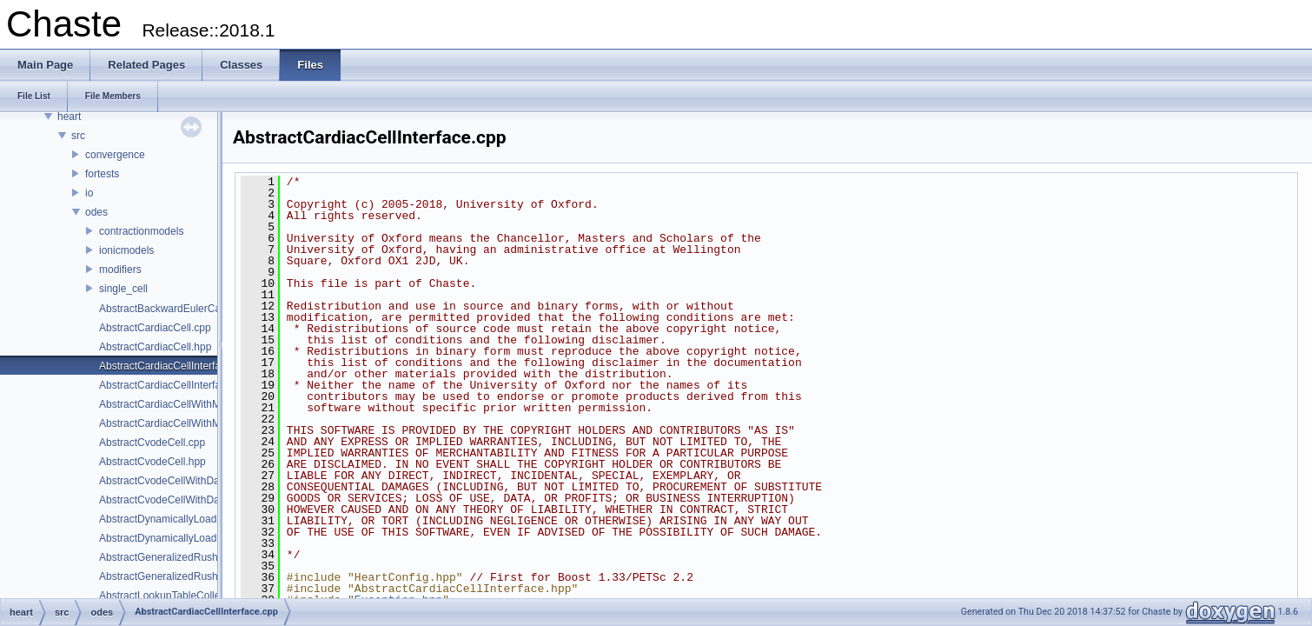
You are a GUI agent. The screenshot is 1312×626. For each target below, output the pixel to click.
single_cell (123, 289)
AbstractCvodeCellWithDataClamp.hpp (189, 500)
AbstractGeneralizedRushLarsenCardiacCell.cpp (211, 557)
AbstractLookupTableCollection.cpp (180, 595)
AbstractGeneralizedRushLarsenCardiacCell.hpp (211, 576)
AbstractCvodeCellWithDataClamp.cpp (188, 481)
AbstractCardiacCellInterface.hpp (175, 385)
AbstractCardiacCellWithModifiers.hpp (187, 423)
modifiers (120, 269)
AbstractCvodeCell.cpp (152, 442)
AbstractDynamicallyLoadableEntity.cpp (190, 519)
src (78, 136)
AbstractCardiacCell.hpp (155, 347)
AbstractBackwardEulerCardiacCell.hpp (190, 309)
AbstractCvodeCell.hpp (152, 462)
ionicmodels (126, 250)
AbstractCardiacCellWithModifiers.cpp (186, 404)
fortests (102, 174)
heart (69, 116)
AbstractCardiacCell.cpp (155, 328)
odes (96, 212)
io (89, 193)
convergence (115, 155)
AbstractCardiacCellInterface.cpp (175, 366)
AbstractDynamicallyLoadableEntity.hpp (190, 538)
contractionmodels (141, 231)
